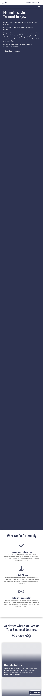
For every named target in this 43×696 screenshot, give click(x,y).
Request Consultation (32, 2)
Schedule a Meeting (12, 51)
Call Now (36, 693)
